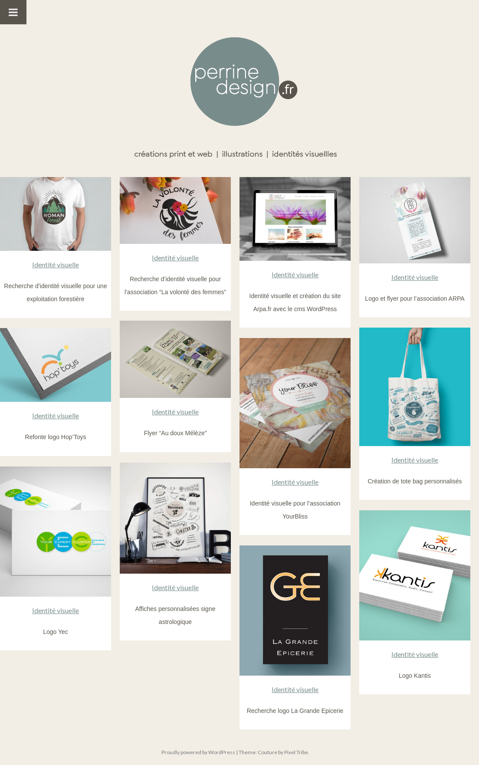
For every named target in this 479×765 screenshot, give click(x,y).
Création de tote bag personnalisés (414, 481)
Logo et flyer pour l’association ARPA (414, 298)
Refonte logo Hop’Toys (55, 436)
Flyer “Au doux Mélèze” (175, 433)
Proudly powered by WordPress (198, 752)
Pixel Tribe (296, 752)
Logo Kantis (415, 675)
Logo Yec (55, 631)
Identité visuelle (55, 264)
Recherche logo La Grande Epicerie (295, 710)
